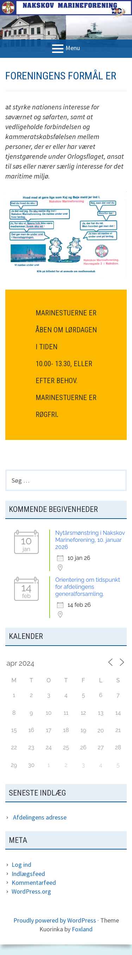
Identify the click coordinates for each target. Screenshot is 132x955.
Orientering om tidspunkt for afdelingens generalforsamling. (87, 586)
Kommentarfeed (34, 882)
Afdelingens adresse (40, 817)
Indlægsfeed (28, 874)
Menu (72, 48)
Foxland (82, 929)
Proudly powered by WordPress (54, 920)
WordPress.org (31, 891)
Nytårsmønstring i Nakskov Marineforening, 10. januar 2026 (90, 540)
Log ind (21, 864)
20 (101, 730)
